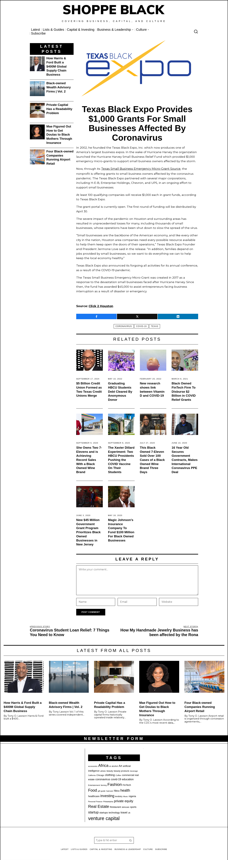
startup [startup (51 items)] (93, 811)
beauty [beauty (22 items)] (110, 770)
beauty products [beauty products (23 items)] (121, 770)
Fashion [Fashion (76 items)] (114, 783)
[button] (130, 839)
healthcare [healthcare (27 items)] (93, 795)
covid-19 (141, 325)
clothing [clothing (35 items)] (110, 774)
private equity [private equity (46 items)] (123, 800)
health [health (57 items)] (125, 789)
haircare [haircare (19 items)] (109, 790)
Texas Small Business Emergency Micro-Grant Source (140, 168)
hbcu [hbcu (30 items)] (117, 789)
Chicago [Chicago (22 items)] (100, 774)
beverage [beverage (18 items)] (134, 770)
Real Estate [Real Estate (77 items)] (98, 805)
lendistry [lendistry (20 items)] (119, 795)
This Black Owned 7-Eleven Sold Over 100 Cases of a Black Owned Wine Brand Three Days (152, 459)
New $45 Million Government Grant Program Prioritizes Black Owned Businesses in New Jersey (88, 531)
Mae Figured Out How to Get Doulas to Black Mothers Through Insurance (59, 134)
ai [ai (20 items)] (110, 765)
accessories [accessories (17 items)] (92, 765)
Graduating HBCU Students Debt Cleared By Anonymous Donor (120, 390)
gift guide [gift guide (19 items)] (101, 790)
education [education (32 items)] (128, 778)
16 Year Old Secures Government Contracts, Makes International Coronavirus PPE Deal (184, 459)
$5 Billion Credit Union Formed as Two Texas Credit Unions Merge (89, 388)
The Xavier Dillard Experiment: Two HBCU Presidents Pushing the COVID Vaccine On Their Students (121, 459)
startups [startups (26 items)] (103, 811)
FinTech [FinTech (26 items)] (127, 784)
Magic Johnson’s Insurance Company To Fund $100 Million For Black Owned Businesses (121, 529)
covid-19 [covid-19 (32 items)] (116, 778)
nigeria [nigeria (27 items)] (132, 795)
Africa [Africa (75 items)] (103, 764)
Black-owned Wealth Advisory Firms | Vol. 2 (58, 87)
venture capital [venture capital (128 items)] (104, 817)
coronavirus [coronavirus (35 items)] (102, 778)
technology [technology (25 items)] (114, 811)
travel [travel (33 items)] (124, 811)
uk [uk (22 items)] (129, 811)
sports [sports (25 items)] (133, 806)
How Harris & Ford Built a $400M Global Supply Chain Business (56, 66)
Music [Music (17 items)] (125, 796)
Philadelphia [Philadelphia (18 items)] (108, 801)
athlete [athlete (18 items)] (103, 770)
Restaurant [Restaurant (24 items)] (115, 806)
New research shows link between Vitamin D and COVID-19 (152, 388)
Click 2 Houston (101, 305)
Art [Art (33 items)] (120, 765)
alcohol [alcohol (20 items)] (115, 765)
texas (156, 325)
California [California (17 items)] (92, 774)
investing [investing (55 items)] (107, 795)
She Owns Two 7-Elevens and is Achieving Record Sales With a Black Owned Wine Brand (89, 459)
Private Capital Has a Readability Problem (59, 109)
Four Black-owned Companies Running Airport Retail (60, 157)
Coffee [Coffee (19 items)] (118, 774)
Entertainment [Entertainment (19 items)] (94, 784)
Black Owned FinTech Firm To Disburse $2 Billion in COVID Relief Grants (184, 390)
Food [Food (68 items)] (92, 789)
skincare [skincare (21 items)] (125, 806)
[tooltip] (96, 315)
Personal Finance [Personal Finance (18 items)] (95, 801)
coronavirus (122, 325)
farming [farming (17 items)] (104, 784)
